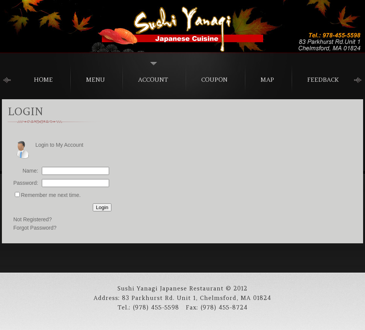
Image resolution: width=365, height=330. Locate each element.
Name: (30, 171)
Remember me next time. (51, 195)
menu (95, 79)
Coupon (214, 79)
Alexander (182, 26)
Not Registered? (32, 219)
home (43, 79)
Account (153, 79)
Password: (25, 183)
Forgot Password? (35, 228)
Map (267, 79)
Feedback (323, 79)
